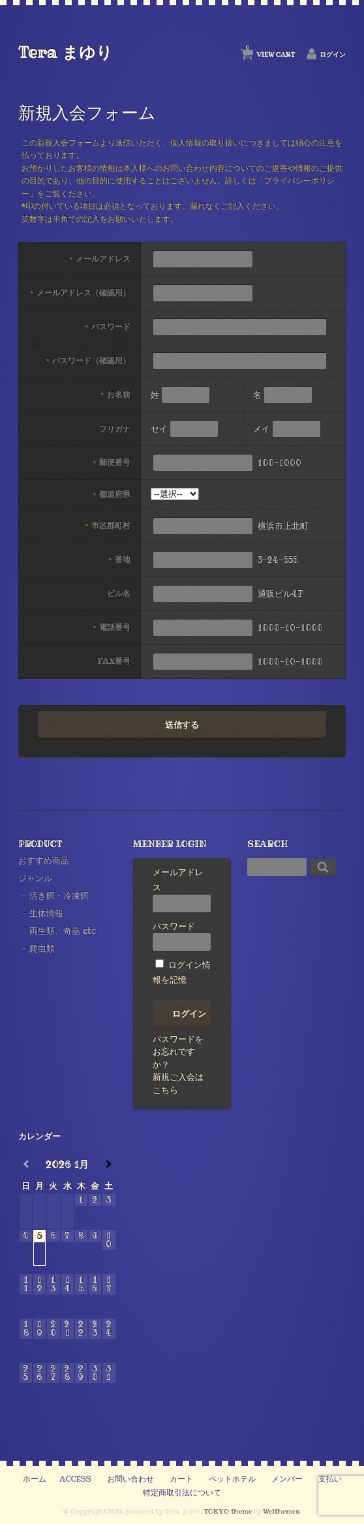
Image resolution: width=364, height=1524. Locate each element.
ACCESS (75, 1479)
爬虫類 (42, 948)
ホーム (34, 1479)
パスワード (182, 935)
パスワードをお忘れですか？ (178, 1051)
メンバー (287, 1479)
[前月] (26, 1164)
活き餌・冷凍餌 (59, 895)
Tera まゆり (65, 52)
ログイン (333, 54)
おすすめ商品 (43, 860)
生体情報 (46, 913)
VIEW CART (270, 51)
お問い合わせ (130, 1479)
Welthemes (281, 1511)
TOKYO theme (228, 1511)
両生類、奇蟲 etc (62, 930)
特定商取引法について (182, 1492)
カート (181, 1479)
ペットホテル (232, 1479)
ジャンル (35, 878)
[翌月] (108, 1164)
